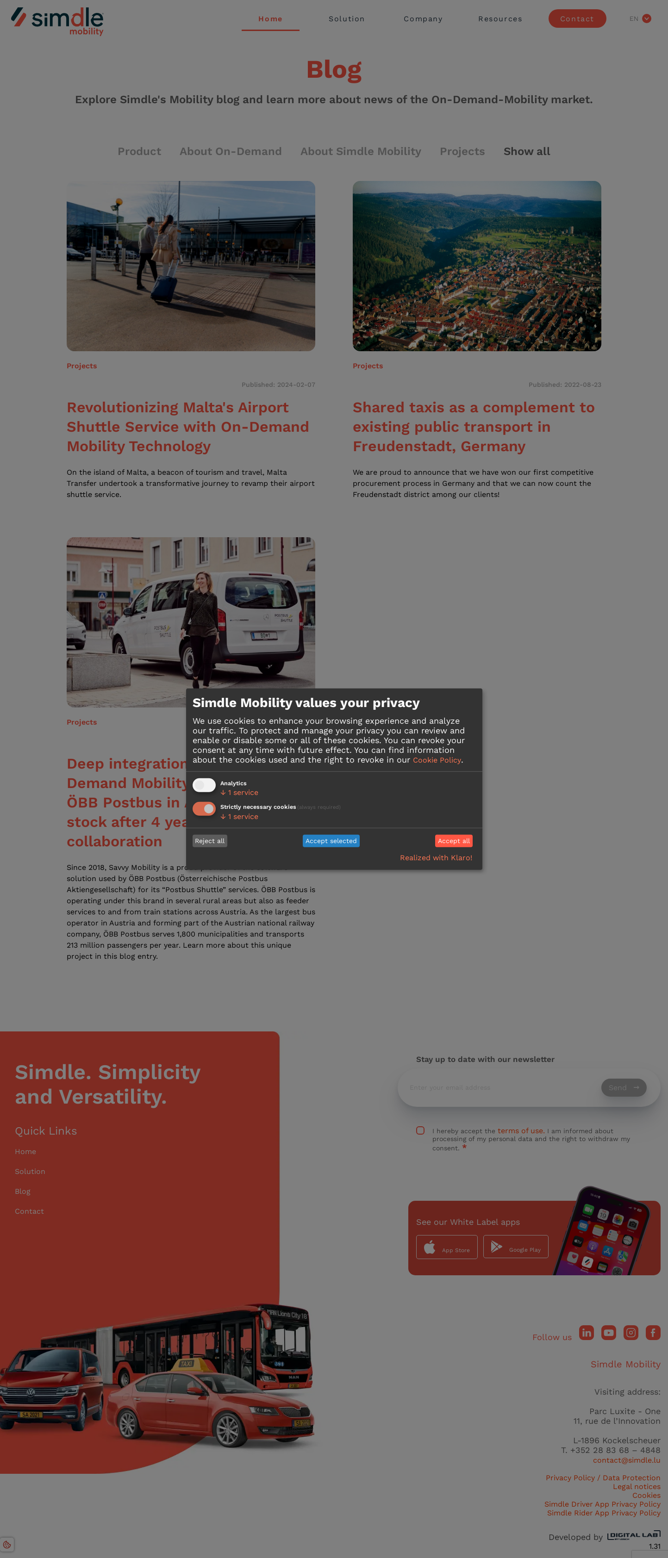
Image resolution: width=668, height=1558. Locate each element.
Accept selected (331, 840)
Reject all (210, 840)
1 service (239, 792)
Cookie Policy (437, 760)
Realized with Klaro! (436, 857)
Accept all (454, 840)
